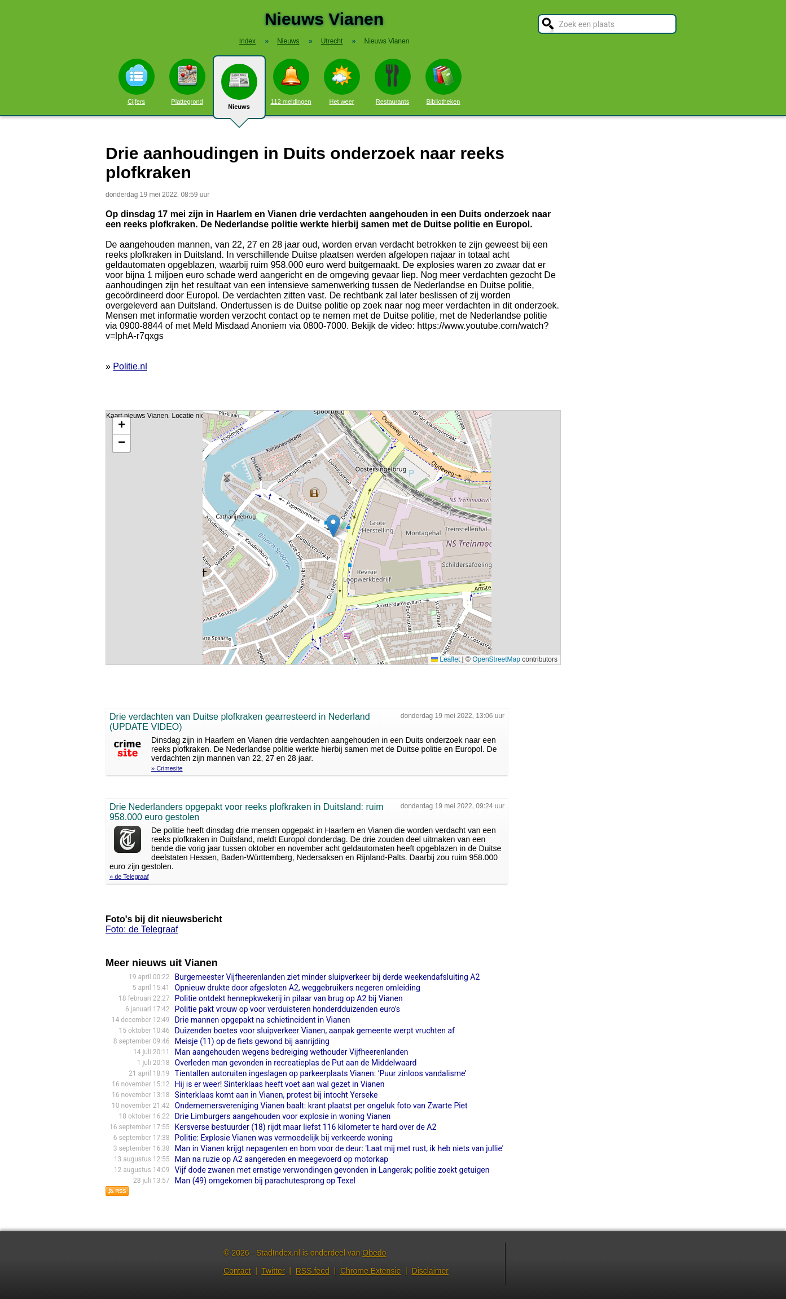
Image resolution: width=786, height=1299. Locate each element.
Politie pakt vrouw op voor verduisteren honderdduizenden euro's (287, 1009)
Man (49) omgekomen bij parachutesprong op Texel (265, 1180)
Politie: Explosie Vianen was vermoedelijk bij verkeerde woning (284, 1137)
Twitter (272, 1270)
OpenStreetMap (496, 659)
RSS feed (313, 1270)
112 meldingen (290, 82)
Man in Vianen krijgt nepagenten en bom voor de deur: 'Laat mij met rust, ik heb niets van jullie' (339, 1148)
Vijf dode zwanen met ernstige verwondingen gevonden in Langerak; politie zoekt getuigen (332, 1169)
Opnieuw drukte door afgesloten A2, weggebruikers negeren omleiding (297, 987)
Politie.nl (130, 366)
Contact (237, 1270)
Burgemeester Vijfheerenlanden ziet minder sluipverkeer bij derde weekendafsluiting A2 (327, 976)
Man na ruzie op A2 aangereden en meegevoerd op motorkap (282, 1159)
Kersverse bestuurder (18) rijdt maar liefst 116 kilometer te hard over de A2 (306, 1126)
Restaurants (393, 82)
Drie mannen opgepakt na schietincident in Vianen (262, 1019)
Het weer (342, 82)
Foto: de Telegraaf (142, 929)
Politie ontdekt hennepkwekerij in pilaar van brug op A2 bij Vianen (289, 998)
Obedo (374, 1252)
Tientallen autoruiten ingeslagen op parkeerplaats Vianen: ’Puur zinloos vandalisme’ (321, 1073)
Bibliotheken (443, 82)
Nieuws (239, 91)
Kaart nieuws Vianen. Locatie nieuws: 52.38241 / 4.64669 (331, 537)
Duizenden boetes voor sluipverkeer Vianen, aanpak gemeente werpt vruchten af (315, 1030)
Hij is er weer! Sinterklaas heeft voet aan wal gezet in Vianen (280, 1084)
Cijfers (136, 82)
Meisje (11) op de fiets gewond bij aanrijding (252, 1041)
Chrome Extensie (370, 1270)
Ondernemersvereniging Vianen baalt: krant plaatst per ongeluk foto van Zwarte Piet (321, 1105)
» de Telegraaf (129, 876)
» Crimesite (167, 768)
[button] (333, 526)
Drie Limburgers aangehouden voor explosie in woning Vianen (283, 1116)
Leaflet (445, 659)
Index (247, 41)
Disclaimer (430, 1270)
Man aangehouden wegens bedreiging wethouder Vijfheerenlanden (292, 1051)
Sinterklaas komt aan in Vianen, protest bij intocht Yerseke (276, 1094)
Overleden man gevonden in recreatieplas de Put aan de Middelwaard (296, 1062)
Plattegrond (187, 82)
